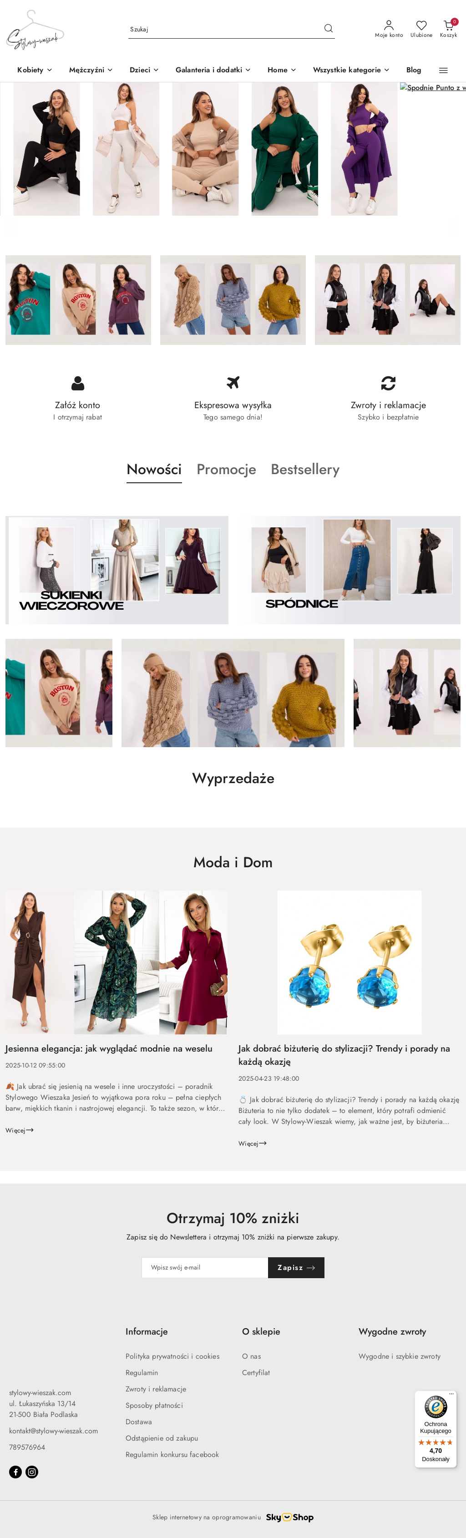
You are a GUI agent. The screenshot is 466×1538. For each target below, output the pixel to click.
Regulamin (142, 1372)
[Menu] (451, 1396)
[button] (144, 70)
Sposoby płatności (154, 1405)
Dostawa (139, 1422)
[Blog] (414, 70)
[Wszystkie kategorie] (351, 70)
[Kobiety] (35, 70)
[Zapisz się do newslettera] (205, 1267)
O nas (251, 1356)
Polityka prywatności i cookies (172, 1356)
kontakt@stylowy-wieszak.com (53, 1431)
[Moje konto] (389, 30)
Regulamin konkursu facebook (172, 1454)
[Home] (282, 70)
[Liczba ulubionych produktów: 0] (421, 30)
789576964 (27, 1447)
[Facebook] (15, 1472)
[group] (233, 149)
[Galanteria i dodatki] (213, 70)
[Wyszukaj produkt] (231, 29)
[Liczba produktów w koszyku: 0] (448, 30)
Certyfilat (256, 1372)
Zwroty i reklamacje (156, 1389)
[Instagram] (31, 1472)
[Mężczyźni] (91, 70)
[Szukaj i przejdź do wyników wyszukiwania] (328, 29)
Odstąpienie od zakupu (162, 1438)
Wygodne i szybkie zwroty (400, 1356)
